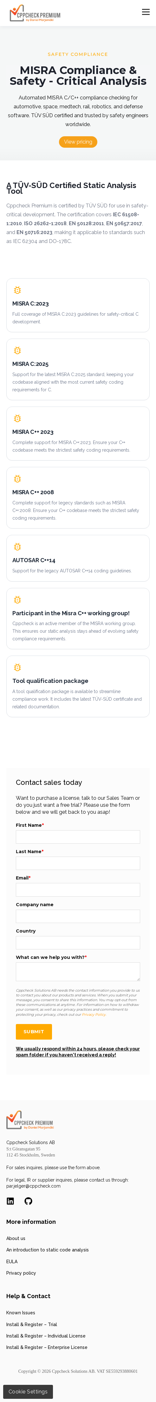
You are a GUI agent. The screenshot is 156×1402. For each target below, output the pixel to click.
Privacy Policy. (94, 1014)
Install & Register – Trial (31, 1324)
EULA (11, 1261)
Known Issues (20, 1312)
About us (15, 1238)
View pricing (78, 142)
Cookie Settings (28, 1392)
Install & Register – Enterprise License (47, 1347)
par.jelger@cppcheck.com (33, 1186)
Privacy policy (21, 1273)
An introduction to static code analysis (47, 1249)
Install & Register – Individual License (46, 1335)
